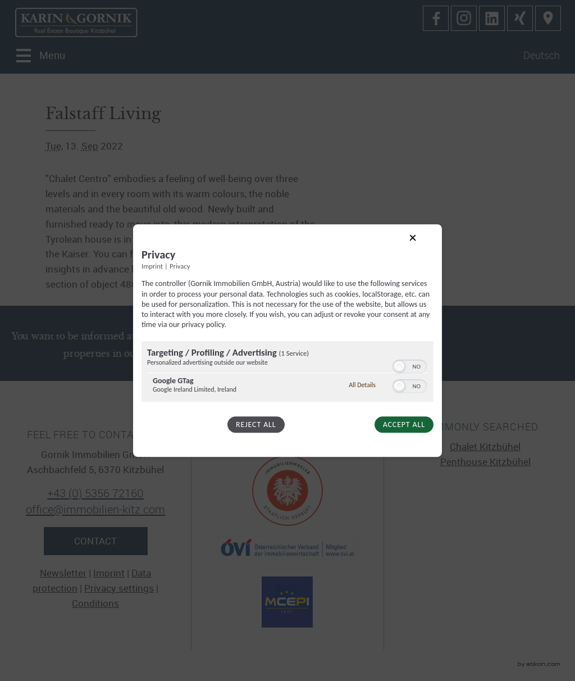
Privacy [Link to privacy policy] (180, 266)
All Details (362, 385)
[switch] (409, 365)
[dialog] (287, 340)
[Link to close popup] (422, 247)
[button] (399, 366)
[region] (287, 373)
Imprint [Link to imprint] (152, 266)
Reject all (256, 424)
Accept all (404, 424)
